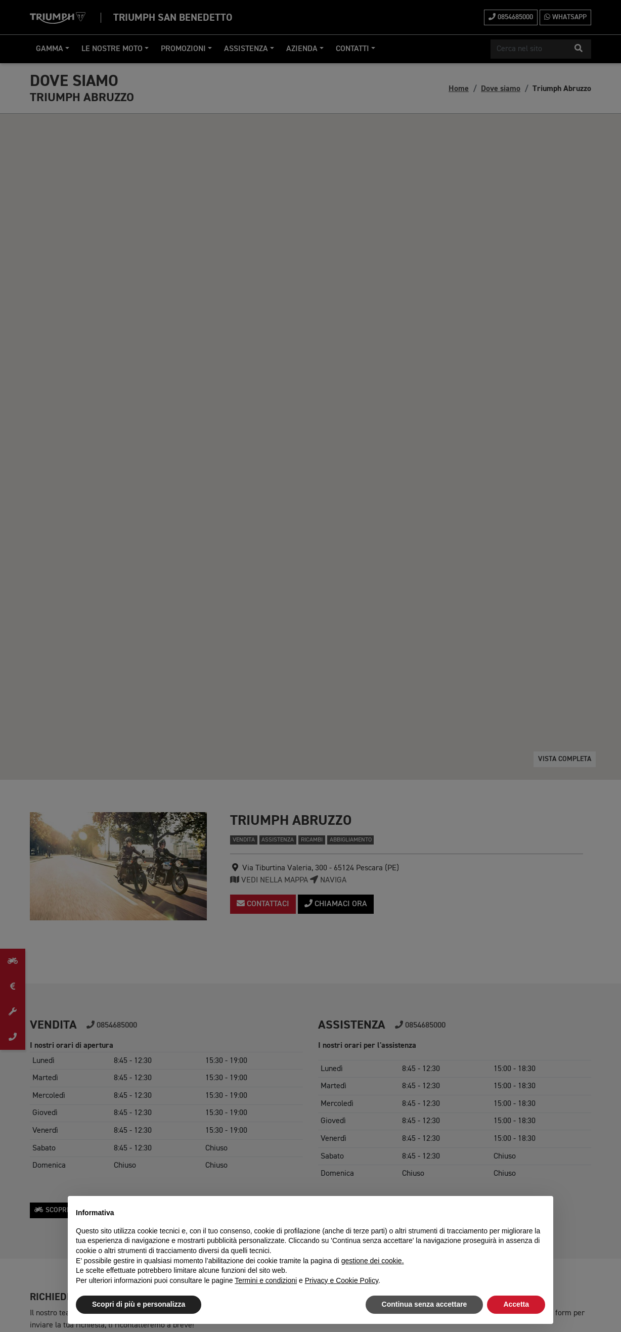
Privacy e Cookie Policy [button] (341, 1280)
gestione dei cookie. (372, 1261)
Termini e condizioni (266, 1280)
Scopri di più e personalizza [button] (138, 1304)
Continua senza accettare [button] (424, 1304)
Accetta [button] (516, 1304)
